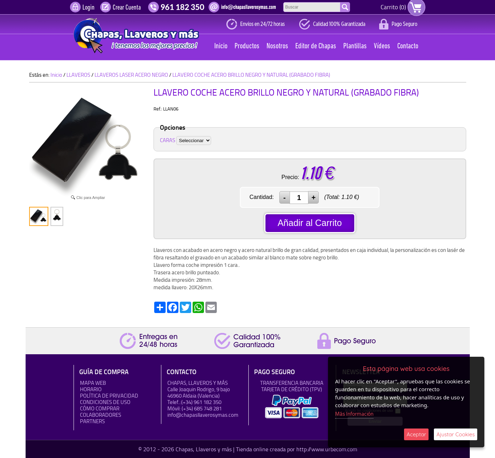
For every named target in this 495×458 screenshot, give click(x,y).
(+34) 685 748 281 (202, 408)
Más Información (354, 413)
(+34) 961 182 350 (201, 402)
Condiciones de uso (105, 402)
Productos (247, 46)
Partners (92, 421)
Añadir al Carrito (310, 223)
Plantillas (355, 46)
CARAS (167, 140)
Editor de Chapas (315, 46)
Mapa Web (93, 383)
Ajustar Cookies (455, 434)
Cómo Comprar (99, 408)
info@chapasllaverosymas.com (202, 415)
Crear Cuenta (127, 7)
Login (88, 7)
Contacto (407, 46)
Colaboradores (100, 415)
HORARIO (91, 389)
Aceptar (416, 434)
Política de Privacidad (109, 395)
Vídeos (382, 46)
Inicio (220, 46)
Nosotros (277, 46)
